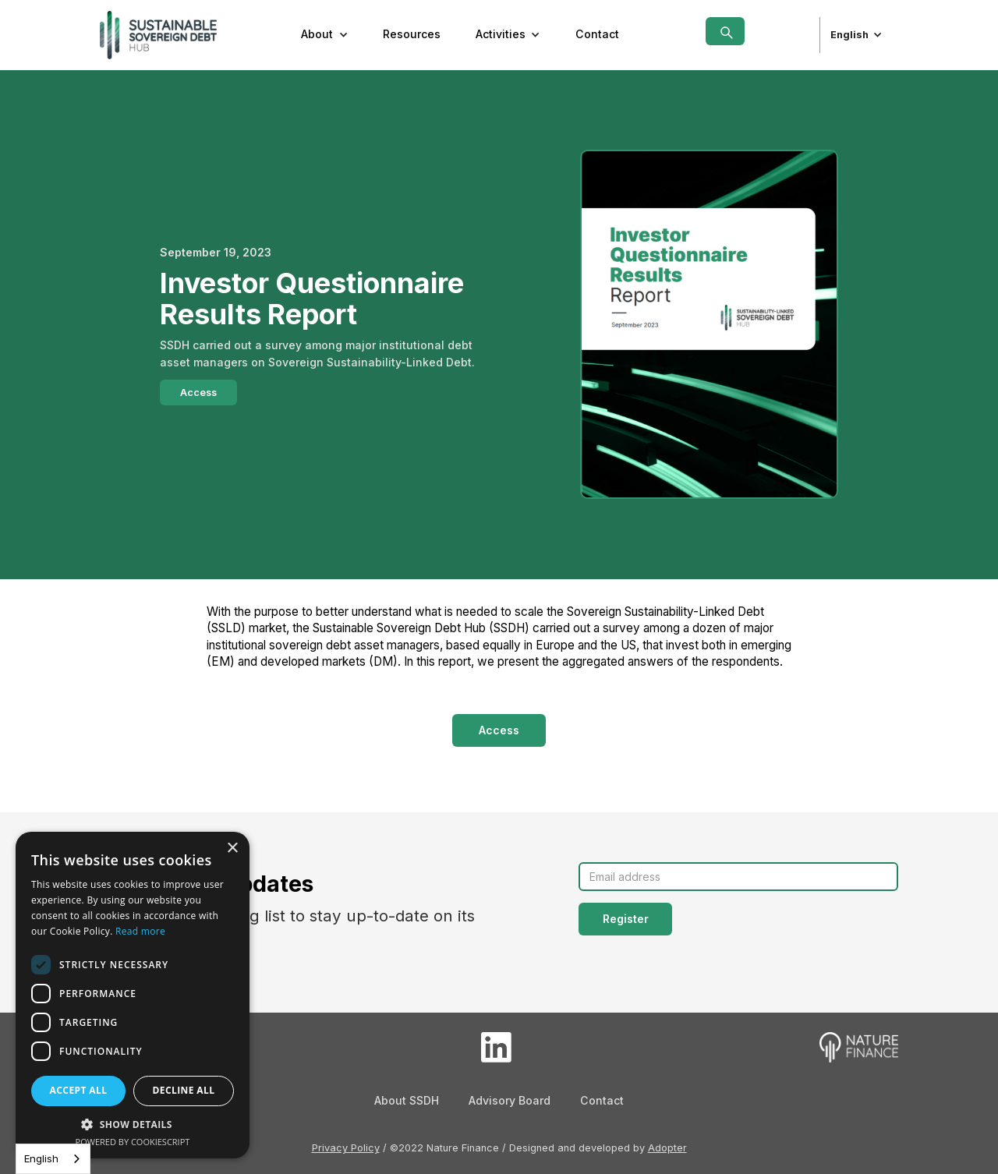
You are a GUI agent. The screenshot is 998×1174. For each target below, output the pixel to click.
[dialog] (133, 995)
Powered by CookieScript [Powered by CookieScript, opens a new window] (133, 1141)
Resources (412, 34)
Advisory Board (509, 1100)
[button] (324, 35)
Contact (597, 34)
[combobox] (53, 1159)
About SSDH (406, 1100)
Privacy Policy (346, 1148)
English (41, 1158)
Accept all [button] (79, 1090)
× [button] (232, 848)
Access (198, 392)
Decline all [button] (184, 1090)
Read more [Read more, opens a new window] (140, 931)
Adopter (667, 1148)
